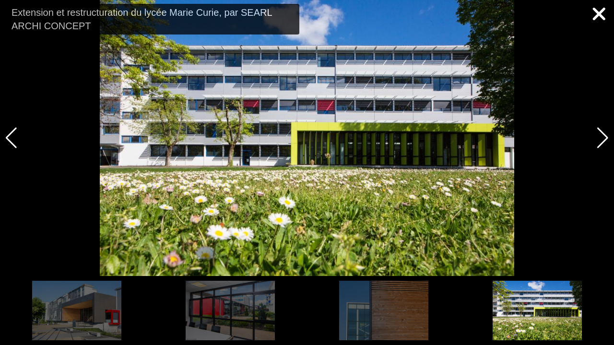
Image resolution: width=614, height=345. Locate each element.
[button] (602, 138)
